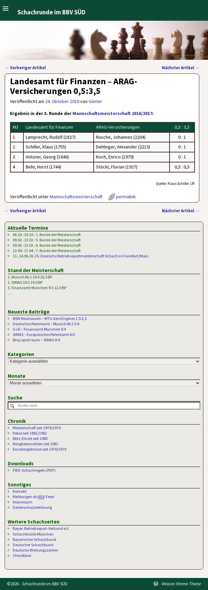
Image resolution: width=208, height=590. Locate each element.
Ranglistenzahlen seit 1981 (35, 443)
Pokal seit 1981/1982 (30, 433)
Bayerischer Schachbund (34, 539)
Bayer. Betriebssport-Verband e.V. (41, 528)
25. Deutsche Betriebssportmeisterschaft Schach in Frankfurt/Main (91, 255)
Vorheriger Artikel (25, 67)
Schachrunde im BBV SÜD (51, 12)
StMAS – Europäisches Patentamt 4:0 (44, 334)
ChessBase (22, 555)
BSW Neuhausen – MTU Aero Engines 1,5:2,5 (50, 318)
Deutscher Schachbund (33, 544)
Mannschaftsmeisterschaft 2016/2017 (112, 113)
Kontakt (19, 491)
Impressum (22, 501)
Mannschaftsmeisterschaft (76, 197)
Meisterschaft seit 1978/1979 (37, 427)
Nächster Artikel (181, 67)
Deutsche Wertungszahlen (35, 550)
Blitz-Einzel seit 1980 (30, 438)
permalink (126, 197)
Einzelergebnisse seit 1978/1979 (39, 449)
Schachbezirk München (33, 534)
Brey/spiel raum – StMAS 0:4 (36, 339)
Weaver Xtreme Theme (181, 584)
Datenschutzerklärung (32, 507)
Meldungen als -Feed (33, 496)
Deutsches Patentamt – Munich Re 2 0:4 (46, 323)
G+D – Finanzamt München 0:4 (39, 329)
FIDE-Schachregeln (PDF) (34, 470)
